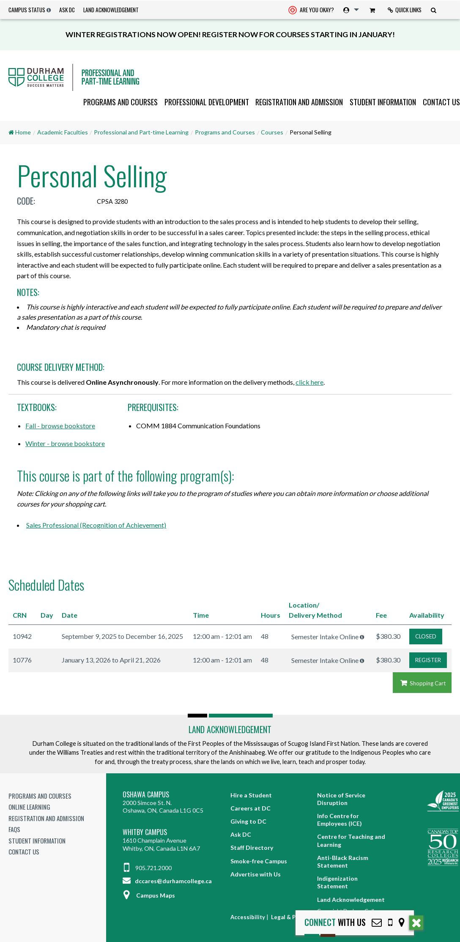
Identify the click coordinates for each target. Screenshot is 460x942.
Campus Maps (149, 895)
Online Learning (29, 806)
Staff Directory (251, 847)
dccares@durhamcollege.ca (167, 880)
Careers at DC (250, 808)
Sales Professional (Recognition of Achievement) (96, 525)
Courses (272, 132)
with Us (335, 922)
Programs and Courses (120, 102)
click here (309, 382)
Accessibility (247, 917)
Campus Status (26, 9)
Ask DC (67, 9)
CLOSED (425, 636)
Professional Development (206, 102)
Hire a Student (251, 795)
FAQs (14, 829)
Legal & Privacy (291, 917)
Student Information (383, 102)
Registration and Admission (299, 102)
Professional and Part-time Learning (141, 132)
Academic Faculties (62, 132)
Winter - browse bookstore (65, 443)
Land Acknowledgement (111, 9)
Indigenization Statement (337, 882)
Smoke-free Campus (258, 861)
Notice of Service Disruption (341, 798)
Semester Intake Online (325, 637)
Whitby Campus (145, 832)
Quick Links (405, 9)
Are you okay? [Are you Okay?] (311, 10)
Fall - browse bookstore (60, 426)
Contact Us (441, 102)
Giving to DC (248, 821)
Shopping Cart (422, 683)
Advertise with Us (255, 874)
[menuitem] (311, 10)
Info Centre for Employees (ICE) (339, 819)
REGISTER (428, 660)
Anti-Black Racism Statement (342, 861)
